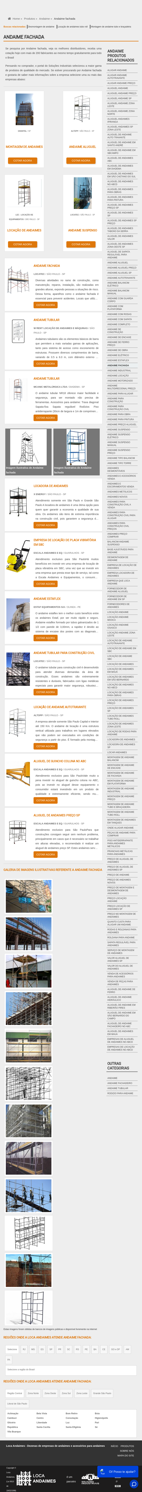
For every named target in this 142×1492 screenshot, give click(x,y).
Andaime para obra (118, 414)
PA (8, 1359)
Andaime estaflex (118, 360)
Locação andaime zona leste (121, 634)
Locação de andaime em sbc (121, 650)
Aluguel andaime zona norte (121, 112)
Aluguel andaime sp (119, 98)
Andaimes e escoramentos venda (120, 485)
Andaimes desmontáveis (116, 469)
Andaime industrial (119, 370)
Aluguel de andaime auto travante (119, 136)
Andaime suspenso (118, 429)
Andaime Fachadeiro (119, 1083)
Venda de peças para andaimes (120, 983)
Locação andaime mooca (118, 618)
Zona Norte (33, 1392)
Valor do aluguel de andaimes (120, 967)
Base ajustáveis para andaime (120, 551)
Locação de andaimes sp (120, 709)
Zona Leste (81, 1392)
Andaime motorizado (120, 380)
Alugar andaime (117, 70)
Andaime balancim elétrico (118, 284)
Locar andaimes (117, 752)
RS (77, 1348)
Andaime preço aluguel (121, 424)
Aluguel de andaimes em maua (120, 1032)
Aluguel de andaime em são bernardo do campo (121, 1016)
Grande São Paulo (102, 1392)
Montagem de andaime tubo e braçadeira (111, 26)
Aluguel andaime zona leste (121, 105)
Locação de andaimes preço (120, 701)
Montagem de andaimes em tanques (121, 821)
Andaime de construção (115, 331)
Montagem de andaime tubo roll (120, 813)
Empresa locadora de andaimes (120, 574)
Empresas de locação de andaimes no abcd (121, 1048)
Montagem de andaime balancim (120, 759)
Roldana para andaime (121, 937)
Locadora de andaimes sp (121, 746)
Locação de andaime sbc (119, 657)
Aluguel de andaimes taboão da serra (120, 230)
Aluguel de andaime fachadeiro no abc (119, 1025)
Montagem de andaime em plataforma (120, 782)
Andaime (112, 1078)
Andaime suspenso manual (118, 444)
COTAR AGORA (22, 160)
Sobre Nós (127, 1450)
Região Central (14, 1392)
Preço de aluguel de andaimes (120, 860)
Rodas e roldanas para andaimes (121, 931)
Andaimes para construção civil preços (118, 526)
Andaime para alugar (120, 393)
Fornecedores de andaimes (118, 605)
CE (103, 1348)
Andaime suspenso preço (118, 451)
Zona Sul (66, 1392)
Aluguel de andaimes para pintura (120, 198)
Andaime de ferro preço (118, 343)
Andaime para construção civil (118, 408)
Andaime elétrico (118, 355)
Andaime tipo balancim (121, 458)
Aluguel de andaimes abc (120, 159)
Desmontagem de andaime (41, 26)
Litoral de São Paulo (17, 1403)
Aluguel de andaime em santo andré (121, 144)
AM (127, 1348)
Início (114, 1445)
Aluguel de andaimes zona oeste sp (120, 245)
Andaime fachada (118, 365)
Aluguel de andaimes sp (120, 214)
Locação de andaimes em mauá (120, 670)
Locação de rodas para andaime (121, 733)
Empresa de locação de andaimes (122, 566)
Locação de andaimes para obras (120, 694)
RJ (24, 1348)
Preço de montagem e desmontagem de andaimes (120, 890)
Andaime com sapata (119, 319)
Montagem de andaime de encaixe (120, 766)
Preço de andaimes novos (119, 881)
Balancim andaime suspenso (118, 543)
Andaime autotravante (121, 278)
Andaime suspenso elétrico (118, 436)
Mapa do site (125, 1454)
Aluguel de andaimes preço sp (120, 206)
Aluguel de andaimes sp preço (122, 222)
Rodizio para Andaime (120, 1093)
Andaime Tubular (117, 1088)
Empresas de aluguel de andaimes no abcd (120, 1040)
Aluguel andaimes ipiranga (118, 120)
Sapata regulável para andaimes (121, 944)
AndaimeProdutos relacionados (120, 55)
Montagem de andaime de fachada (120, 774)
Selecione (12, 1348)
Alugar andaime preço (121, 83)
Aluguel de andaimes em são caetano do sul (121, 175)
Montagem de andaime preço (120, 798)
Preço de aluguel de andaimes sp (120, 868)
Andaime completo (118, 324)
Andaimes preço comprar (117, 535)
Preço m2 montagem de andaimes (121, 915)
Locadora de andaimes (121, 739)
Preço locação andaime (117, 900)
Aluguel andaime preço (121, 93)
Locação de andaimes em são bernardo (120, 678)
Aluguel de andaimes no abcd (120, 183)
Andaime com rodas (119, 314)
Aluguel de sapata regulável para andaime (118, 255)
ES (42, 1348)
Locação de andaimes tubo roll (72, 26)
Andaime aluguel (117, 262)
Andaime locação (118, 375)
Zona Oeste (50, 1392)
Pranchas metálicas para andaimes (120, 852)
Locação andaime (118, 612)
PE (86, 1348)
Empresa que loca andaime (118, 582)
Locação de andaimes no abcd (120, 686)
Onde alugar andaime (120, 828)
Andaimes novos (117, 497)
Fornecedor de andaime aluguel (117, 590)
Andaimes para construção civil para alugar (121, 515)
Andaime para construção (115, 400)
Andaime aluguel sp (119, 273)
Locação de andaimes (120, 664)
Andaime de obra (117, 350)
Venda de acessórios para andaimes (120, 975)
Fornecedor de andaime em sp (117, 598)
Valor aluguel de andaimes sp (118, 959)
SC (68, 1348)
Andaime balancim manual (118, 292)
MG (33, 1348)
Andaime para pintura (120, 419)
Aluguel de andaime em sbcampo (121, 151)
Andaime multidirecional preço (121, 387)
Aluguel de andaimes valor (120, 237)
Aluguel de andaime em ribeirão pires (121, 1006)
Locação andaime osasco (118, 626)
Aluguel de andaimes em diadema (120, 167)
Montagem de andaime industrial (120, 790)
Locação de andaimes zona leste (120, 725)
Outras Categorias (118, 1065)
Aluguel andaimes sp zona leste (120, 128)
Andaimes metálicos (119, 491)
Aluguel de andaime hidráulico (119, 998)
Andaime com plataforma (115, 307)
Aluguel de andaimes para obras (120, 190)
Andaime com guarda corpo (120, 300)
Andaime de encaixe (119, 337)
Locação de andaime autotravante (119, 642)
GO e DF (115, 1348)
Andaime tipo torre (119, 463)
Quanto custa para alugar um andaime (119, 923)
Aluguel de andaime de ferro (121, 991)
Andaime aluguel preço (121, 267)
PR (59, 1348)
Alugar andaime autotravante (117, 76)
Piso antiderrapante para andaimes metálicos (120, 843)
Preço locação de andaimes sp (118, 907)
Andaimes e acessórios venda (121, 477)
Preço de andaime (118, 875)
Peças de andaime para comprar (121, 834)
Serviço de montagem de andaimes (120, 951)
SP (50, 1348)
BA (95, 1348)
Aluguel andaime (117, 88)
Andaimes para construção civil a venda (119, 504)
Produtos (127, 1445)
